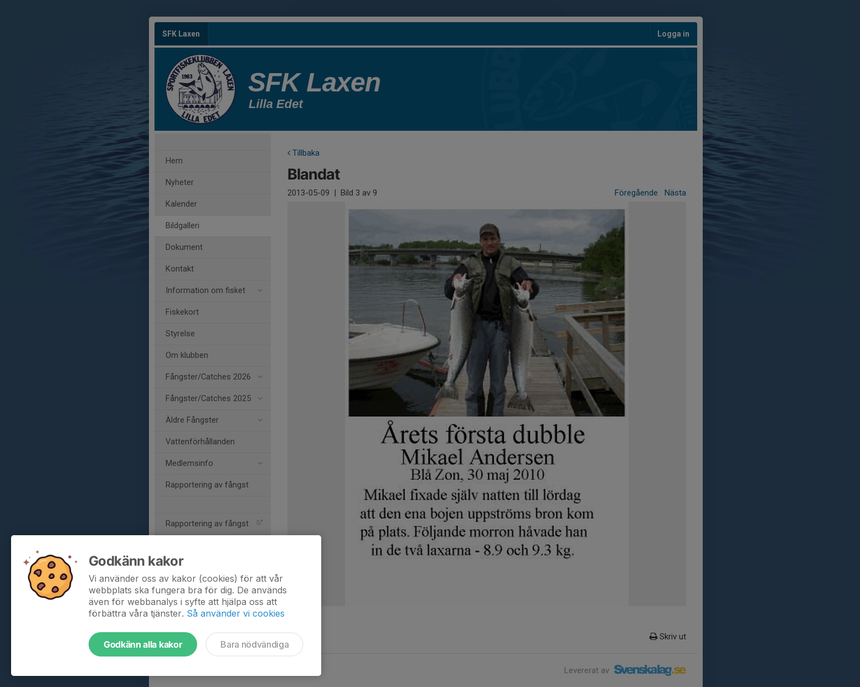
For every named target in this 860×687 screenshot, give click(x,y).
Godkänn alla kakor (143, 644)
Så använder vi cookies (236, 613)
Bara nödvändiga (254, 644)
